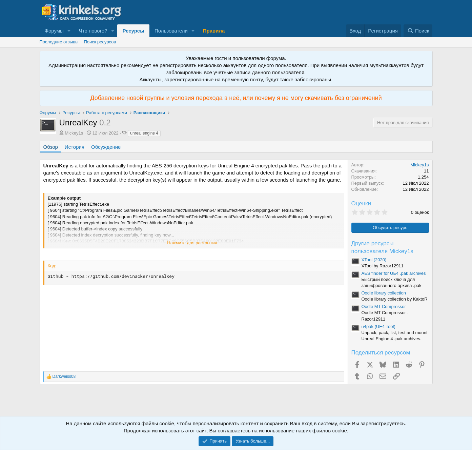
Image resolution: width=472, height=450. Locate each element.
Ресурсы (133, 31)
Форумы (54, 31)
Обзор (50, 147)
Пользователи (171, 31)
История (74, 147)
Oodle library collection (384, 292)
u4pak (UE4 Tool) (378, 326)
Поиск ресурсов (100, 41)
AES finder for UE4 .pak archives (394, 273)
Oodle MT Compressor (384, 306)
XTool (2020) (374, 259)
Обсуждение (106, 147)
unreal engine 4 (144, 133)
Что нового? (93, 31)
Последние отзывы (59, 41)
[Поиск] (418, 30)
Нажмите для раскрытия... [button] (194, 242)
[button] (69, 30)
